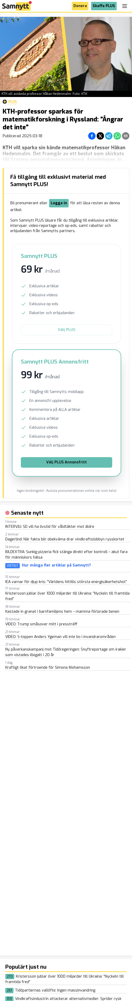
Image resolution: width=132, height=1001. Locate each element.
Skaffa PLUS (104, 5)
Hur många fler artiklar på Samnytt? (56, 565)
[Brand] (17, 6)
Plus (10, 102)
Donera (80, 5)
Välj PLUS (66, 329)
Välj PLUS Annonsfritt (66, 462)
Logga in (59, 203)
